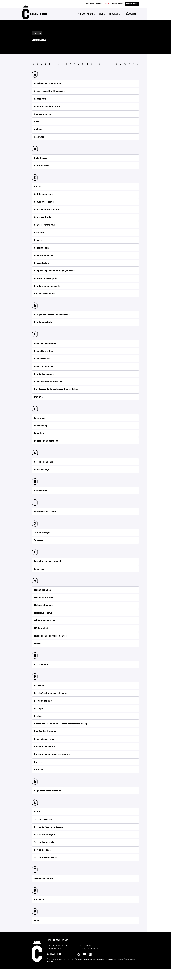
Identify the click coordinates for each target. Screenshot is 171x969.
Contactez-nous (95, 959)
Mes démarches (131, 4)
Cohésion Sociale (42, 247)
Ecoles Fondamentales (45, 343)
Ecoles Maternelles (43, 351)
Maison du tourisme (43, 597)
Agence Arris (40, 98)
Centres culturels (42, 217)
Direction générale (43, 322)
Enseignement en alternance (48, 381)
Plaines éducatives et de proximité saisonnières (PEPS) (60, 723)
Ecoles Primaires (42, 358)
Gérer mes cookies (107, 959)
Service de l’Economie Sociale (48, 827)
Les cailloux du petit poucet (47, 561)
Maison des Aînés (42, 590)
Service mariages (42, 850)
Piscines (38, 716)
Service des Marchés (44, 842)
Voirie (37, 920)
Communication (41, 263)
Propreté (38, 762)
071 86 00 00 (86, 945)
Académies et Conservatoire (47, 83)
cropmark (50, 961)
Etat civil (38, 397)
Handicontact (40, 490)
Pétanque (38, 708)
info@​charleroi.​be (89, 948)
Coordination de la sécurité (47, 286)
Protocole (39, 769)
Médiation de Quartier (44, 620)
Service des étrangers (44, 834)
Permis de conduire (43, 700)
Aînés (36, 121)
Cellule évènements (43, 194)
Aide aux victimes (42, 114)
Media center (117, 4)
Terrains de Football (43, 878)
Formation (39, 433)
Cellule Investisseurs (44, 201)
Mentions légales (83, 959)
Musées (38, 643)
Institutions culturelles (45, 511)
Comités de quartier (43, 255)
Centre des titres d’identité (47, 209)
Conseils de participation (46, 278)
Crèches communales (44, 293)
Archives (38, 129)
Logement (39, 569)
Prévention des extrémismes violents (52, 754)
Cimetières (39, 232)
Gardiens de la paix (43, 461)
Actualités (90, 4)
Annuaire (107, 4)
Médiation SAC (41, 628)
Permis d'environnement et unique (50, 693)
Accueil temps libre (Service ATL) (49, 91)
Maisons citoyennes (43, 605)
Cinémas (38, 240)
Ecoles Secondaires (43, 366)
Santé (37, 811)
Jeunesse (38, 540)
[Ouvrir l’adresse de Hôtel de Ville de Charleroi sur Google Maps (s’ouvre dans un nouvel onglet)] (59, 947)
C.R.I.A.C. (38, 186)
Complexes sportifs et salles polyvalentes (54, 270)
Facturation (39, 418)
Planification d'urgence (45, 731)
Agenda (99, 4)
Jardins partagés (42, 532)
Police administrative (44, 739)
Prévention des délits (44, 746)
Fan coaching (40, 425)
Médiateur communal (44, 612)
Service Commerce (43, 819)
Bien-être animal (42, 165)
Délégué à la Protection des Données (52, 314)
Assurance (39, 137)
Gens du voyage (41, 469)
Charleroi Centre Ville (44, 224)
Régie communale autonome (47, 790)
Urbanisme (39, 899)
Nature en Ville (41, 664)
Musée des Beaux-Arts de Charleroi (51, 635)
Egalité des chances (44, 374)
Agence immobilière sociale (47, 106)
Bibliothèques (40, 158)
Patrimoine (39, 685)
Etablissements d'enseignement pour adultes (56, 389)
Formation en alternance (46, 440)
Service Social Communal (46, 857)
